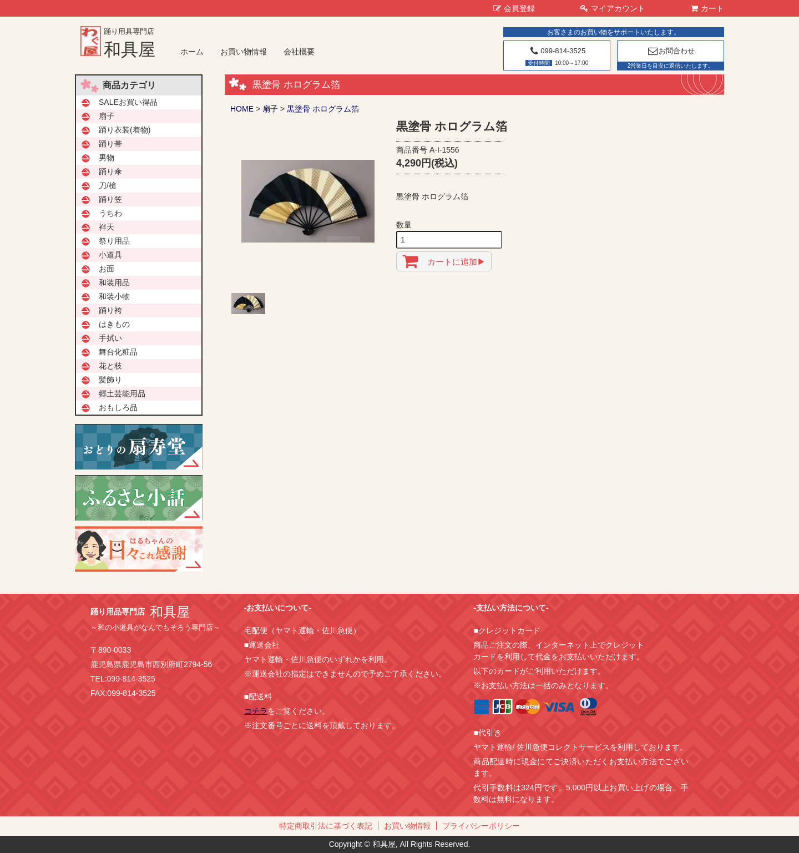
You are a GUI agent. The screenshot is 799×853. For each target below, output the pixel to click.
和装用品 (114, 282)
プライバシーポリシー (481, 825)
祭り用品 (114, 240)
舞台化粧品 (118, 351)
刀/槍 (108, 185)
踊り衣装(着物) (124, 129)
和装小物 (114, 296)
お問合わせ (670, 51)
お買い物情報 (243, 51)
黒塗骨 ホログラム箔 (323, 108)
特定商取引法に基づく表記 (325, 825)
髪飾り (110, 379)
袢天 (106, 227)
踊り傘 (110, 171)
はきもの (114, 324)
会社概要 (299, 51)
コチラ (255, 710)
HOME (242, 108)
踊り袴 (110, 310)
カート (707, 8)
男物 (106, 157)
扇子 (270, 108)
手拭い (110, 338)
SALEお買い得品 (128, 102)
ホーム (192, 51)
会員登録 (514, 8)
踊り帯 (110, 143)
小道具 (110, 254)
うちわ (110, 213)
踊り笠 (110, 199)
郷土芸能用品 (122, 393)
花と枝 (110, 365)
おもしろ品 (118, 407)
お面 (106, 268)
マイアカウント (612, 8)
